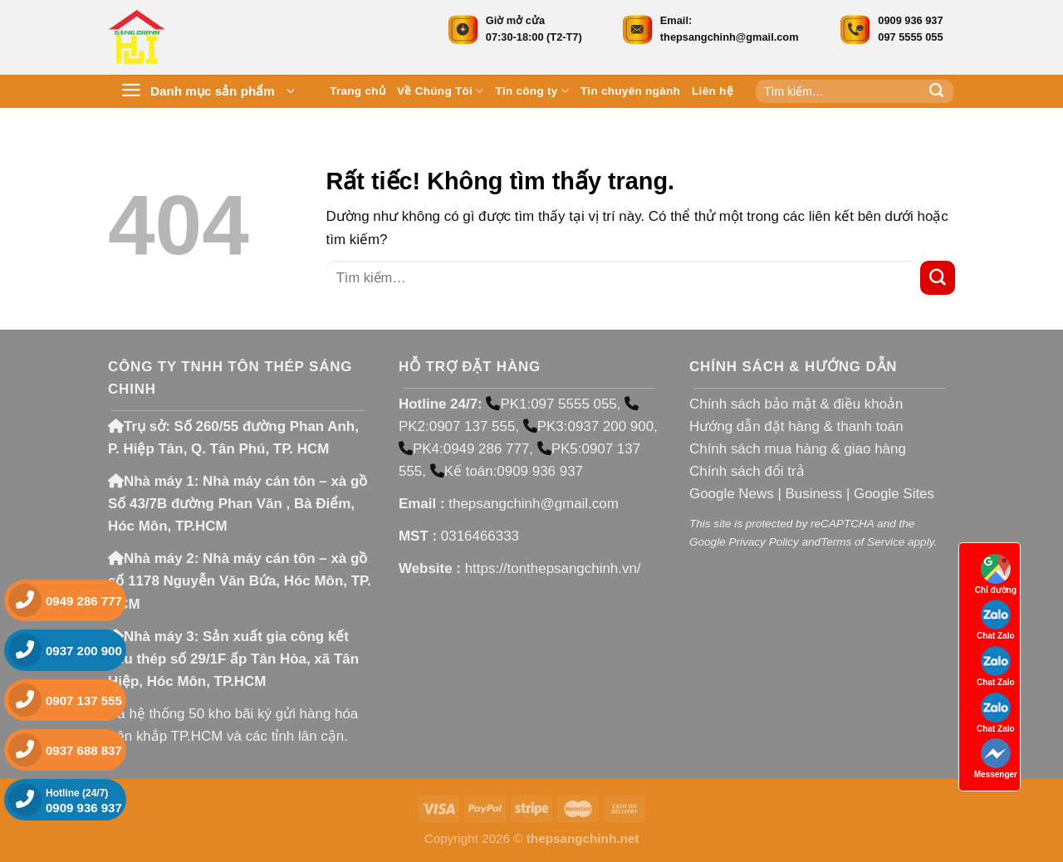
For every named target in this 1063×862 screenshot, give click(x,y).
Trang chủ (357, 91)
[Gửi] (937, 91)
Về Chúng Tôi (440, 91)
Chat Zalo (996, 620)
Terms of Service (862, 542)
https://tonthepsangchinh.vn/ (553, 568)
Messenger (995, 758)
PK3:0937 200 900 (588, 426)
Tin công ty (532, 91)
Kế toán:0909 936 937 (506, 471)
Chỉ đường (995, 574)
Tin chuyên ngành (630, 91)
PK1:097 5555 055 (551, 404)
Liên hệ (712, 91)
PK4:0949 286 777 (464, 449)
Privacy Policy (763, 542)
